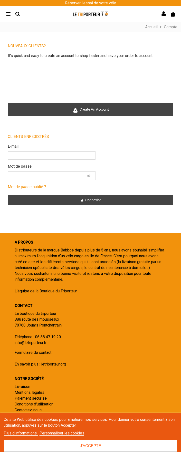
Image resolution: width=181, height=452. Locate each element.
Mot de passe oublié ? (27, 186)
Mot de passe (20, 166)
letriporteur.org (53, 364)
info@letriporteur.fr (31, 342)
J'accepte (90, 446)
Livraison (22, 386)
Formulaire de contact (33, 352)
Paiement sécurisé (31, 398)
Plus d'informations (21, 433)
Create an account (91, 110)
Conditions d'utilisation (34, 404)
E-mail (13, 146)
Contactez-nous (28, 410)
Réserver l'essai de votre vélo (90, 3)
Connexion (91, 200)
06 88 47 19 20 (48, 337)
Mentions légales (29, 392)
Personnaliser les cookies (61, 433)
